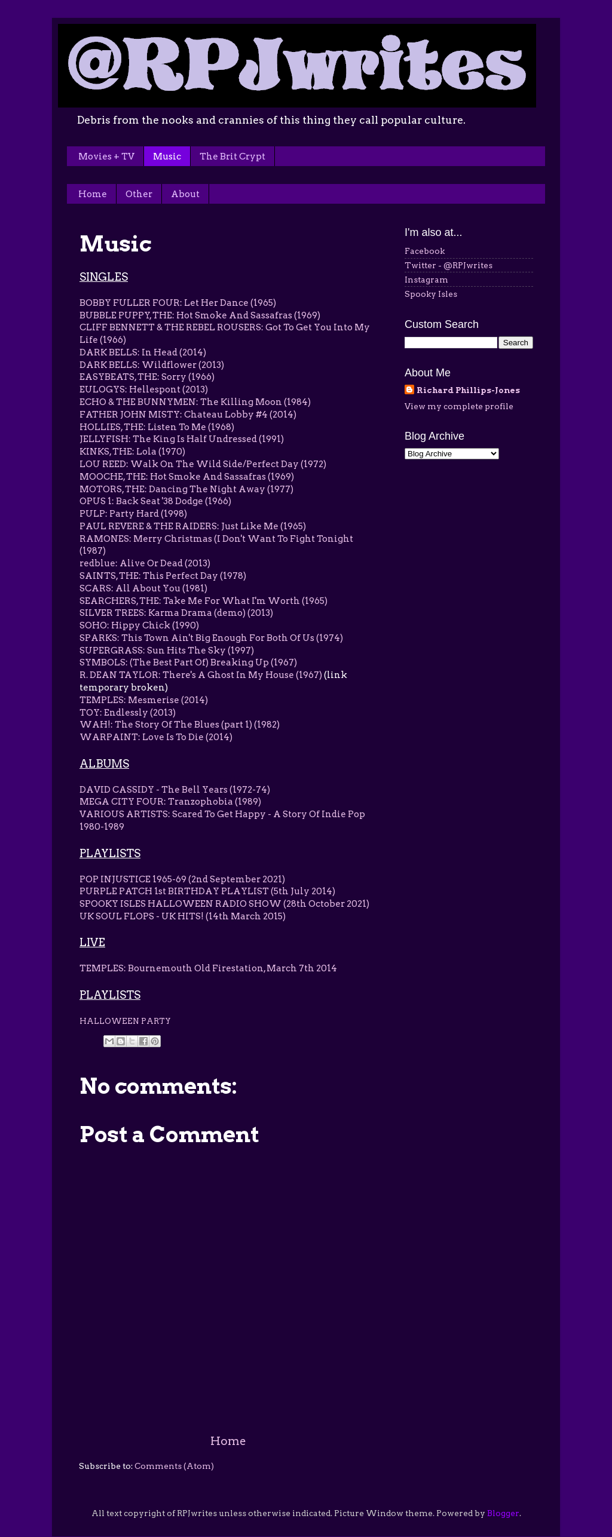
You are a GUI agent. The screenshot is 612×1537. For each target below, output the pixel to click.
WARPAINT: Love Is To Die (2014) (155, 737)
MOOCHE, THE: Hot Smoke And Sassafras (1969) (186, 476)
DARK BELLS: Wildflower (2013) (151, 365)
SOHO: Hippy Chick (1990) (139, 625)
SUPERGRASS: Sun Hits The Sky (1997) (166, 650)
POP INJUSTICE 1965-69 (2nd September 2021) (182, 879)
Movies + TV (106, 156)
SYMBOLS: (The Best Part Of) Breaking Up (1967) (188, 662)
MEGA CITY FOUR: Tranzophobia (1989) (170, 801)
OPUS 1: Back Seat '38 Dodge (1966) (156, 501)
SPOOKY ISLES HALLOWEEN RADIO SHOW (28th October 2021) (224, 903)
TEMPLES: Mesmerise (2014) (143, 700)
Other (139, 194)
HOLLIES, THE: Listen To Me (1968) (156, 427)
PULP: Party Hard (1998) (133, 513)
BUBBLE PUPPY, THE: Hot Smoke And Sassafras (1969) (200, 315)
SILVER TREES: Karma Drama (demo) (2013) (176, 613)
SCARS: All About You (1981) (143, 588)
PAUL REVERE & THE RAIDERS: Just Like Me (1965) (192, 526)
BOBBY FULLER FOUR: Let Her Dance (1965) (177, 302)
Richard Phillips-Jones (468, 390)
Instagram (426, 279)
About (185, 194)
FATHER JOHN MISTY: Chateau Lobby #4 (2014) (187, 414)
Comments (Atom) (174, 1466)
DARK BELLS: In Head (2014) (142, 352)
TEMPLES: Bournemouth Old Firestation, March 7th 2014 (208, 968)
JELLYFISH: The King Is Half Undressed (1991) (181, 439)
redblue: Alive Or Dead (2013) (144, 563)
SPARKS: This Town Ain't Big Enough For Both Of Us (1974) (211, 638)
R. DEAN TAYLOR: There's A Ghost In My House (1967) (200, 675)
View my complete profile (459, 406)
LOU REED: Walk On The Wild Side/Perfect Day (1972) (202, 464)
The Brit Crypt (232, 156)
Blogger (503, 1513)
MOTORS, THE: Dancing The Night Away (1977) (186, 489)
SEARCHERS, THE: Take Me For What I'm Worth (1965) (203, 601)
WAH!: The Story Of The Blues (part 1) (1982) (180, 724)
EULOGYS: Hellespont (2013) (143, 389)
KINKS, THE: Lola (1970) (132, 451)
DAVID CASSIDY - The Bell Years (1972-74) (174, 789)
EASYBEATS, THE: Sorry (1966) (147, 377)
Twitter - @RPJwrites (448, 265)
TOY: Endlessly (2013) (127, 712)
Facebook (425, 251)
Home (92, 194)
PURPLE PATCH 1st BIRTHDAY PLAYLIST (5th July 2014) (207, 891)
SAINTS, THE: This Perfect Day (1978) (163, 575)
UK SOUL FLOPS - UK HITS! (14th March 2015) (182, 916)
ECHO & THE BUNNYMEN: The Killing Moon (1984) (196, 402)
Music (167, 156)
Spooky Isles (431, 294)
